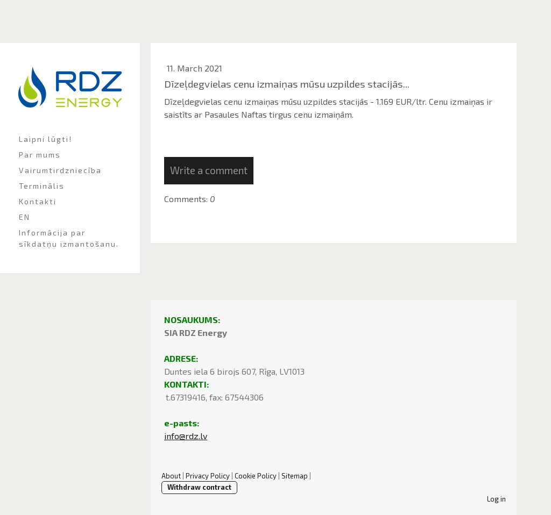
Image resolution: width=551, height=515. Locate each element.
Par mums (40, 154)
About (171, 475)
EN (24, 216)
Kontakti (37, 201)
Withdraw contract (199, 487)
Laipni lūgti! (45, 139)
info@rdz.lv (185, 436)
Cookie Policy (256, 475)
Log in (496, 499)
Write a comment (209, 170)
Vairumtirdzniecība (60, 170)
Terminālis (42, 185)
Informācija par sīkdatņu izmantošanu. (69, 238)
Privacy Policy (208, 475)
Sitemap (294, 475)
